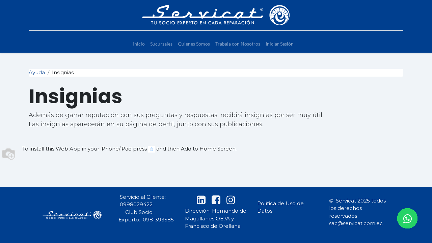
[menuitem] (138, 43)
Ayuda (37, 72)
